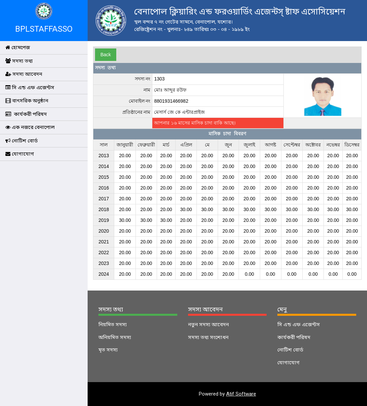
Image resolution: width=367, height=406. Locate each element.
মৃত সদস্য (108, 350)
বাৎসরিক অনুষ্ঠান (26, 101)
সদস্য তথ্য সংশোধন (208, 337)
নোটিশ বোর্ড (21, 141)
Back (105, 54)
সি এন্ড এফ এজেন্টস (29, 87)
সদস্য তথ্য (19, 61)
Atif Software (241, 394)
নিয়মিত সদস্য (112, 325)
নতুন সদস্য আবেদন (208, 325)
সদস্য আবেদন (23, 74)
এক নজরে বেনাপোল (30, 127)
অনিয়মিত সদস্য (114, 337)
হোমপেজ (17, 47)
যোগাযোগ (19, 154)
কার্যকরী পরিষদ (26, 114)
